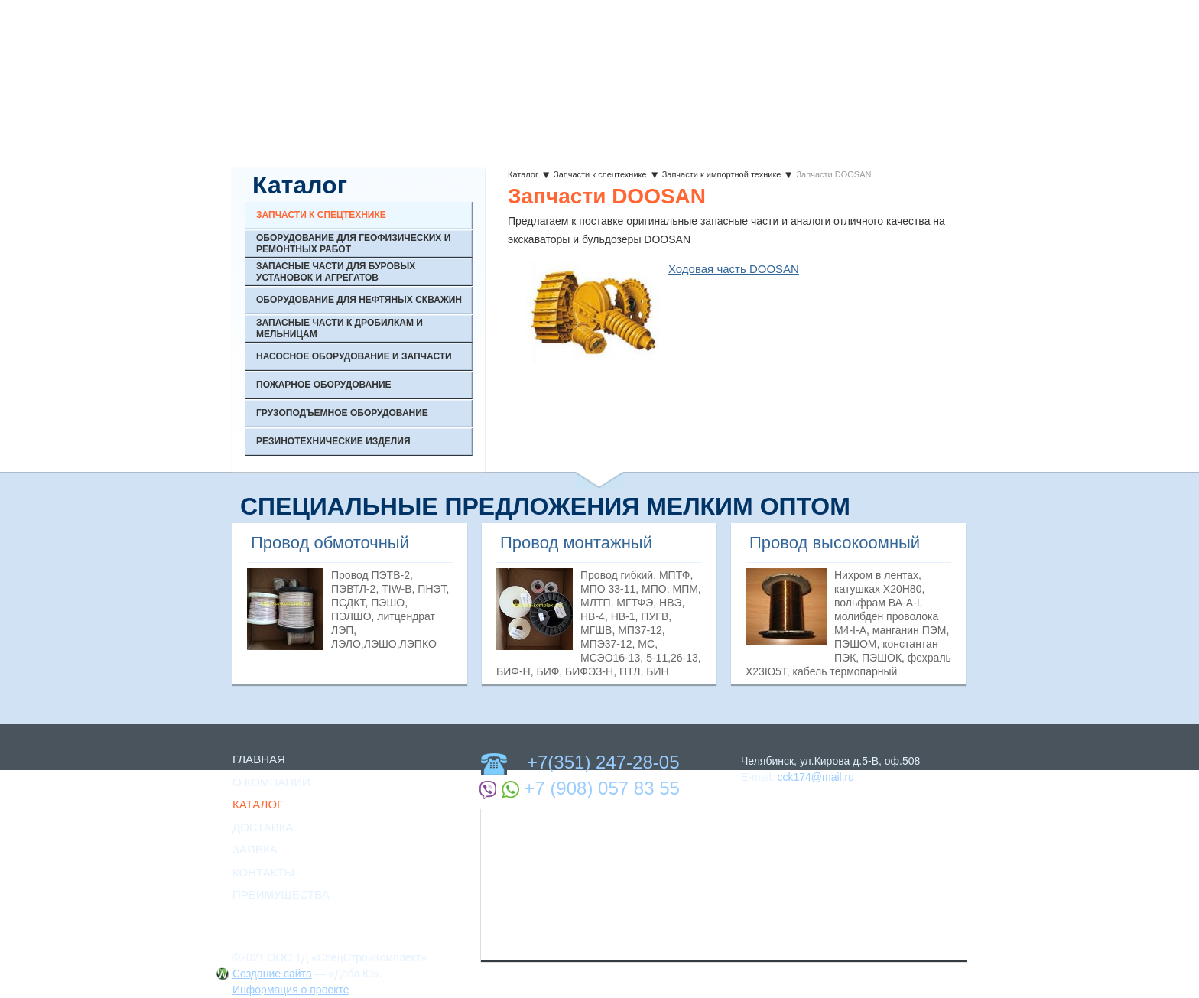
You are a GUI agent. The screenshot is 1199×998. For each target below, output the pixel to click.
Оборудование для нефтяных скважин (359, 299)
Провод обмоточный (330, 542)
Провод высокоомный (834, 542)
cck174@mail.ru (815, 777)
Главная (258, 759)
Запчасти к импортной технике (721, 174)
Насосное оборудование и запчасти (354, 356)
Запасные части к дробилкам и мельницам (339, 328)
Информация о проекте (290, 989)
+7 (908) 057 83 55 (602, 788)
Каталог (523, 174)
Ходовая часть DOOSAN (733, 268)
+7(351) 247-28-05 (603, 762)
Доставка (263, 827)
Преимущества (281, 894)
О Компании (271, 781)
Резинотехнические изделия (333, 441)
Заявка (255, 849)
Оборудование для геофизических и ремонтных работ (353, 243)
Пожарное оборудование (324, 384)
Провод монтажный (576, 542)
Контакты (263, 872)
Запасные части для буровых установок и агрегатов (335, 271)
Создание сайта (272, 973)
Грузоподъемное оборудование (342, 413)
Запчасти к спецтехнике (600, 174)
